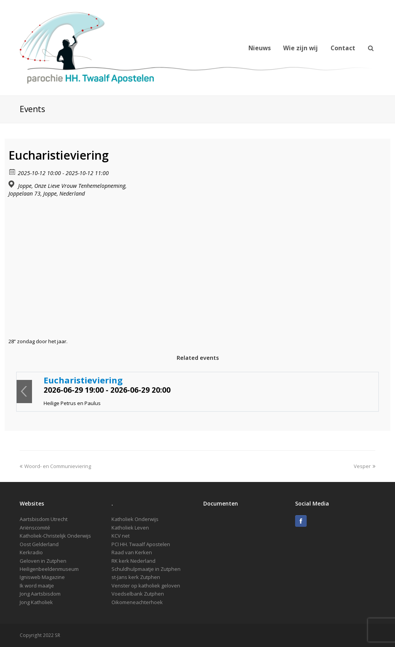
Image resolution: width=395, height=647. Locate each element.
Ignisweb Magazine (42, 577)
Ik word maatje (37, 585)
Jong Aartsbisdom (40, 593)
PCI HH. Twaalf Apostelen (140, 544)
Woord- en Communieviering (55, 466)
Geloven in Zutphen (43, 560)
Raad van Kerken (131, 552)
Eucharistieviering (83, 380)
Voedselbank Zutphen (137, 593)
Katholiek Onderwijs (135, 519)
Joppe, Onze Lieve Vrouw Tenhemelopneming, (72, 185)
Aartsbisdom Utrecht (44, 519)
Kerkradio (31, 552)
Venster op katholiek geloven (145, 585)
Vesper (364, 466)
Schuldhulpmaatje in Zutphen (146, 568)
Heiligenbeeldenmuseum (49, 568)
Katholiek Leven (130, 527)
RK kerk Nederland (133, 560)
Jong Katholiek (36, 602)
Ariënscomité (35, 527)
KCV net (120, 535)
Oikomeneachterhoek (137, 602)
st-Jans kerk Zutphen (135, 577)
